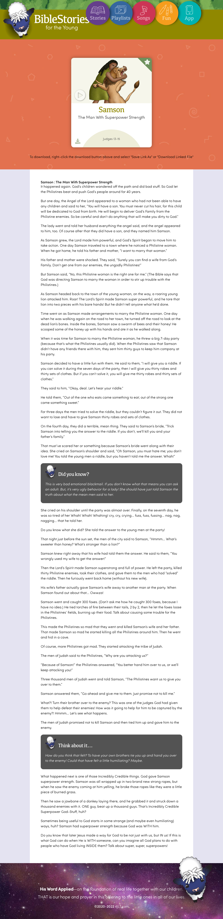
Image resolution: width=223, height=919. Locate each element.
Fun (166, 11)
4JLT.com (122, 906)
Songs (143, 11)
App (189, 11)
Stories (98, 11)
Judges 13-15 (111, 139)
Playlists (120, 11)
